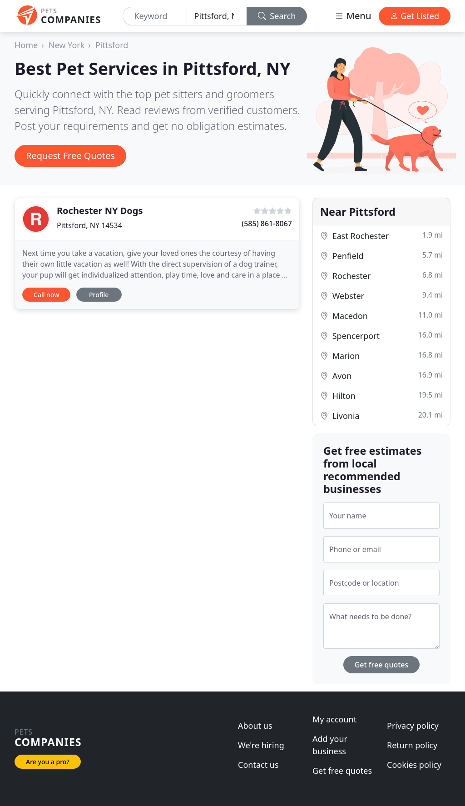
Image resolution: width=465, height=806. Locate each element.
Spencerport (381, 335)
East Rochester (381, 235)
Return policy (412, 745)
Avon (381, 375)
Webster (381, 295)
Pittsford (111, 45)
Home (26, 45)
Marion (381, 355)
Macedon (381, 315)
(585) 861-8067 (267, 224)
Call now (46, 294)
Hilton (381, 395)
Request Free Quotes (70, 155)
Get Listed (414, 15)
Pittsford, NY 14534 (89, 225)
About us (255, 725)
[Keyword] (155, 16)
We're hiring (261, 745)
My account (334, 719)
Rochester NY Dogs (100, 210)
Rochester (381, 275)
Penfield (381, 255)
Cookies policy (414, 764)
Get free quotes (382, 665)
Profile (99, 294)
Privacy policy (413, 725)
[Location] (217, 16)
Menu (353, 16)
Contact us (258, 764)
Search (277, 15)
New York (67, 45)
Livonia (381, 415)
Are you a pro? (47, 761)
